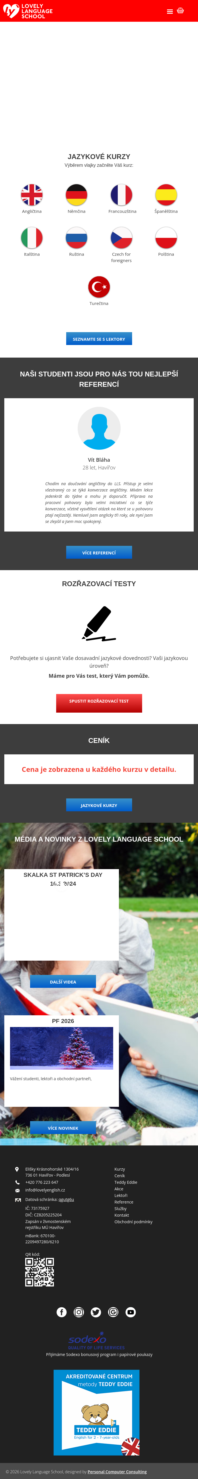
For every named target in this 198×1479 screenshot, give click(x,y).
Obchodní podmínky (133, 1221)
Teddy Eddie (126, 1182)
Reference (124, 1202)
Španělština (166, 211)
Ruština (76, 254)
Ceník (120, 1175)
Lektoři (121, 1195)
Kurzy (120, 1169)
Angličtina (32, 211)
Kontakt (122, 1215)
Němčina (76, 211)
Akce (119, 1188)
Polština (166, 254)
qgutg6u (66, 1199)
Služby (121, 1208)
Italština (32, 254)
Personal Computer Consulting (117, 1471)
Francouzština (123, 211)
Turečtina (99, 303)
